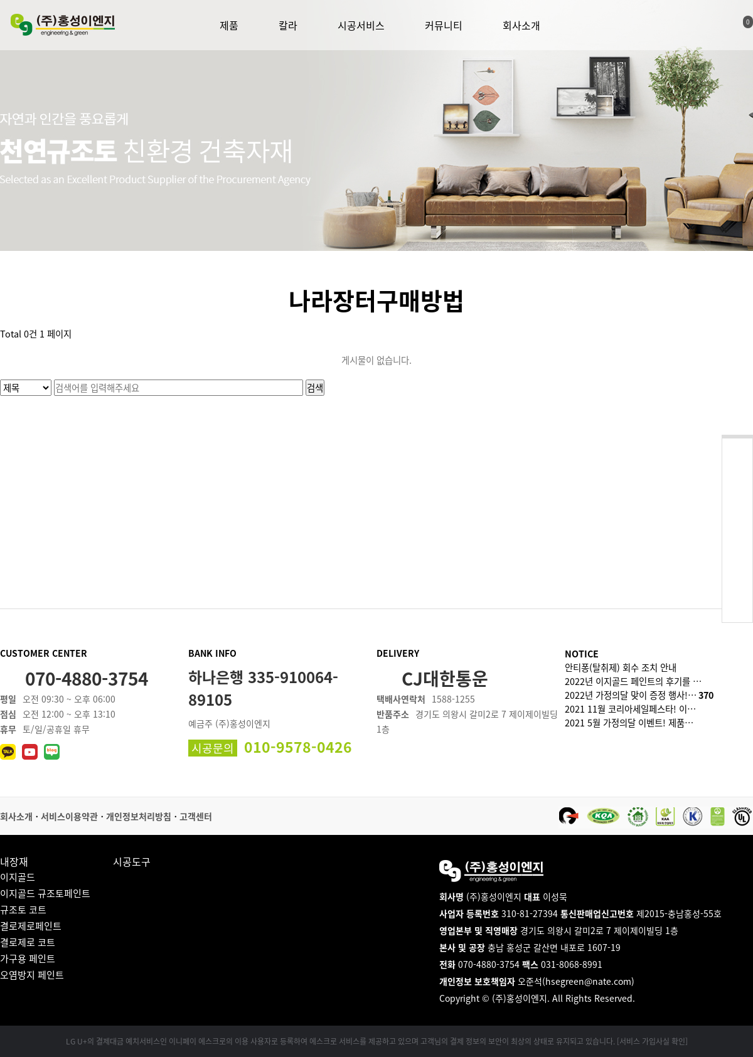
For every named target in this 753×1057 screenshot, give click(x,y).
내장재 (14, 861)
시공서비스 (361, 25)
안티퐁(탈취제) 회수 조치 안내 (620, 667)
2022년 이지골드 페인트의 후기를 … (633, 681)
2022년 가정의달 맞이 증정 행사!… (639, 695)
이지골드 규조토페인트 (45, 893)
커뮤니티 (443, 25)
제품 (229, 25)
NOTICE (582, 654)
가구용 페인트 (27, 958)
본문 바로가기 (0, 0)
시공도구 (132, 861)
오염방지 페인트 (32, 975)
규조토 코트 (23, 909)
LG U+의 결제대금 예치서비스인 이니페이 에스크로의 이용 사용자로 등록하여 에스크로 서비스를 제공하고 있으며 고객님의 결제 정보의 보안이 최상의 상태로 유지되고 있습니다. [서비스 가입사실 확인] (377, 1041)
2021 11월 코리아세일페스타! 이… (630, 709)
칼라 (288, 25)
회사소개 (521, 25)
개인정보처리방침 (138, 816)
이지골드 (17, 877)
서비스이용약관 (69, 816)
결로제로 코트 (27, 942)
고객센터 (195, 816)
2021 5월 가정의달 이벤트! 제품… (629, 723)
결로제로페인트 (30, 926)
